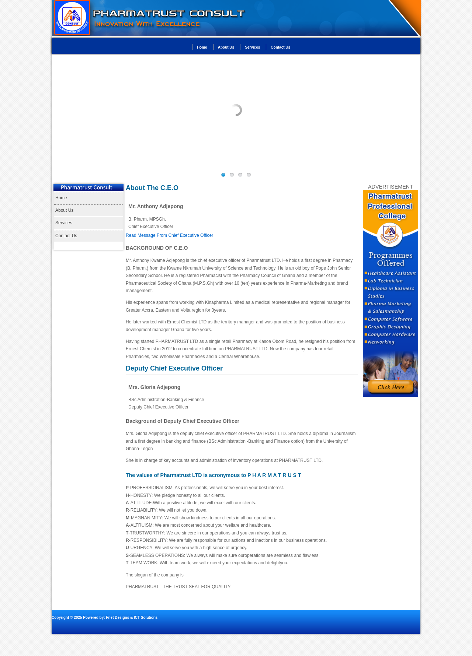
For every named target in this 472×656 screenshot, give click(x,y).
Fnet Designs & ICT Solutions (131, 617)
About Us (226, 47)
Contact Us (280, 47)
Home (202, 47)
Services (252, 47)
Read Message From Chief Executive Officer (169, 235)
